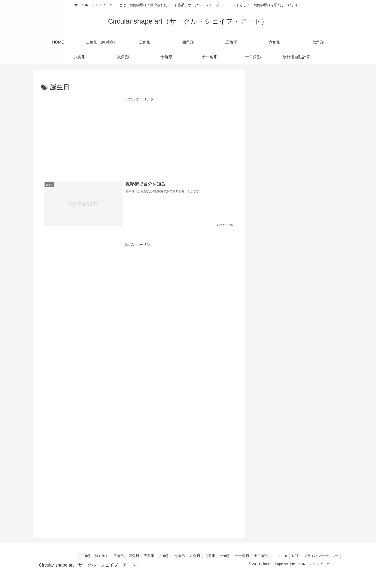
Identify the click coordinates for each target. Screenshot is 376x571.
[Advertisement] (139, 136)
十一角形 (263, 312)
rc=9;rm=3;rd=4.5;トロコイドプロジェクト (291, 126)
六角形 (261, 254)
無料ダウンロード (270, 196)
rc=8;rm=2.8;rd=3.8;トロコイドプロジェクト (292, 137)
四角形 (261, 231)
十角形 (261, 300)
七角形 (261, 266)
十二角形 (263, 323)
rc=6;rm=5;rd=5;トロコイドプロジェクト (289, 114)
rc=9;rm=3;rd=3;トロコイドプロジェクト (289, 149)
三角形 (261, 219)
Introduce (279, 556)
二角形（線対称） (270, 208)
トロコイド (265, 335)
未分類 (261, 346)
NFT (295, 556)
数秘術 (261, 185)
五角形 (261, 242)
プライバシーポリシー (320, 556)
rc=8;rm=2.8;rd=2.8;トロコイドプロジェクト (292, 103)
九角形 (261, 289)
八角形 (261, 277)
